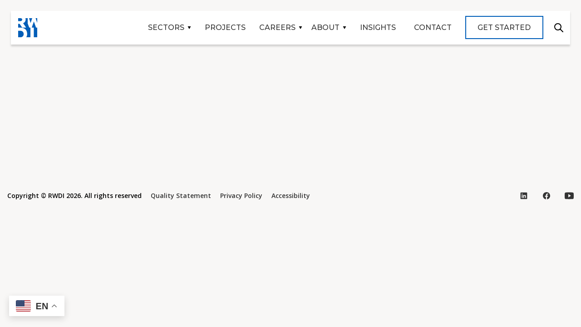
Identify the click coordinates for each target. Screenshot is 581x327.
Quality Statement (181, 195)
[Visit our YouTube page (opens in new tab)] (569, 195)
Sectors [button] (166, 27)
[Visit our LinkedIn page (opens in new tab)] (523, 195)
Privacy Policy (241, 195)
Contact (433, 27)
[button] (36, 306)
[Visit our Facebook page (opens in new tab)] (546, 195)
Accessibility (290, 195)
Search (558, 27)
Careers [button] (277, 27)
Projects (225, 27)
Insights (378, 27)
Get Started (504, 27)
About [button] (325, 27)
